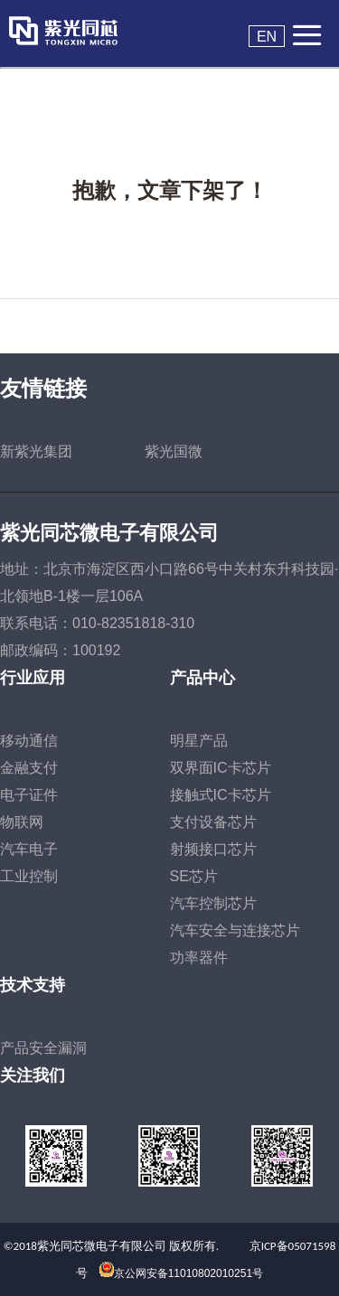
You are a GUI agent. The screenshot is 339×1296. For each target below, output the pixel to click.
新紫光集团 (36, 451)
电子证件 (29, 795)
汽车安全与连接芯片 (235, 930)
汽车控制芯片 (213, 903)
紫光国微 (173, 451)
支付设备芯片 (213, 822)
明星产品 (199, 740)
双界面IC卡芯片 (220, 767)
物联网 (21, 822)
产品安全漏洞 (43, 1048)
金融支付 (29, 767)
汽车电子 (29, 849)
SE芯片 (194, 876)
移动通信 (29, 740)
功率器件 (199, 957)
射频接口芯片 (213, 849)
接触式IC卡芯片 (220, 795)
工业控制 (29, 876)
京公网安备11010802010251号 (188, 1273)
